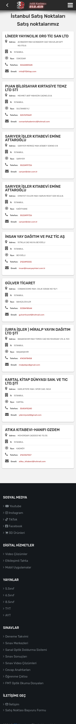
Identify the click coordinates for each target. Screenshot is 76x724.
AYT (8, 615)
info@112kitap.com (27, 71)
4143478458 (26, 358)
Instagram (14, 513)
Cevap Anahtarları (17, 670)
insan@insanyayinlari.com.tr (32, 268)
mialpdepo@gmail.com (29, 365)
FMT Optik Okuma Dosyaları (24, 683)
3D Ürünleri (15, 533)
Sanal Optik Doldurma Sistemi (26, 650)
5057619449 (26, 115)
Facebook (13, 526)
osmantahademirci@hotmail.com (34, 121)
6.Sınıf (9, 595)
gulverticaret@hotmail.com (31, 315)
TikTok (11, 519)
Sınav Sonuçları (16, 656)
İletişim (12, 704)
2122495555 (26, 262)
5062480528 (26, 65)
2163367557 (25, 455)
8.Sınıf (9, 602)
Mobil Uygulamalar (18, 567)
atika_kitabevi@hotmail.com (32, 461)
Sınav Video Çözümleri (20, 663)
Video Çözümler (16, 554)
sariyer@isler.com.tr (28, 172)
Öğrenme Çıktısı (16, 676)
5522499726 (26, 165)
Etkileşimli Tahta (16, 561)
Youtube (13, 506)
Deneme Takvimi (16, 636)
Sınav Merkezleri (16, 643)
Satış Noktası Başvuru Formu (25, 710)
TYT (8, 608)
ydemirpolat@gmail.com (30, 415)
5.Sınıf (9, 588)
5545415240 (26, 408)
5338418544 (26, 308)
